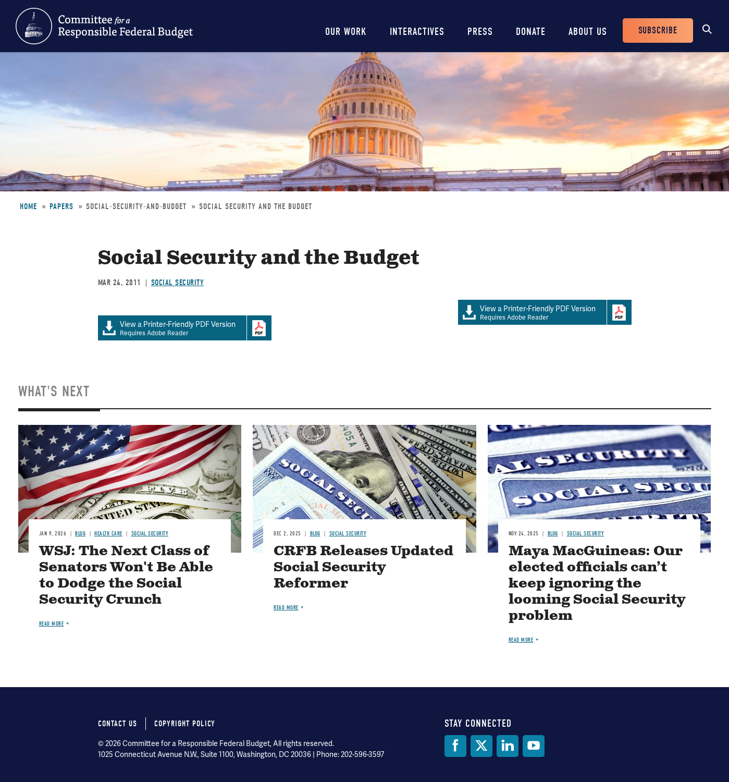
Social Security (177, 282)
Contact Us (117, 723)
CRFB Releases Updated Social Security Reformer (363, 567)
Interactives (417, 32)
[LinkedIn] (507, 746)
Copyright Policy (184, 723)
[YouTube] (534, 746)
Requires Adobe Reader (532, 312)
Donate (531, 32)
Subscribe (657, 30)
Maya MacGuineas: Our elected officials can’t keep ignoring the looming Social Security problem (597, 583)
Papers (61, 206)
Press (480, 32)
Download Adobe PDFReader (619, 312)
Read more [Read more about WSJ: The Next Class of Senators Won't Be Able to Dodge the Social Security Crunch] (51, 623)
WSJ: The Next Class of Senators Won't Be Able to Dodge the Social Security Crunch (126, 575)
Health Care (108, 533)
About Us (588, 32)
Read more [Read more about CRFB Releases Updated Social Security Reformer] (286, 607)
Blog (80, 533)
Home (28, 206)
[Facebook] (455, 746)
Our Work (346, 32)
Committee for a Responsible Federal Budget (104, 26)
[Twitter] (481, 746)
